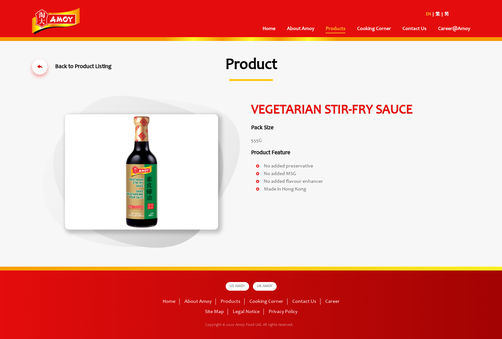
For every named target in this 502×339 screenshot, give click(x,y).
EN (428, 14)
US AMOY (237, 286)
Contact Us (414, 28)
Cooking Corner (374, 28)
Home (269, 28)
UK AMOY (265, 286)
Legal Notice (246, 311)
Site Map (214, 311)
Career (332, 301)
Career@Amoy (454, 28)
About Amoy (300, 28)
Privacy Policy (283, 311)
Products (335, 28)
